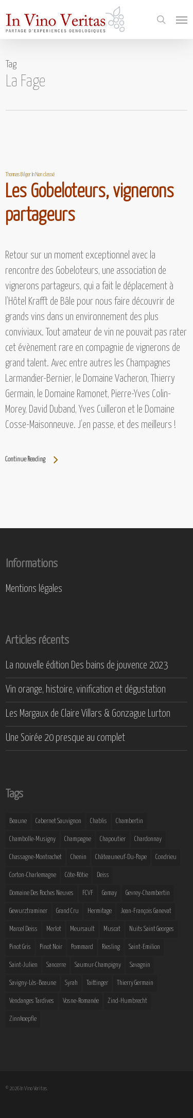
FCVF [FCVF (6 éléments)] (87, 893)
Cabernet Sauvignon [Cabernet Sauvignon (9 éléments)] (58, 821)
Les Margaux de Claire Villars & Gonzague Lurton (88, 714)
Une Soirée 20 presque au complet (65, 738)
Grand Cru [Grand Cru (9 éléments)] (67, 911)
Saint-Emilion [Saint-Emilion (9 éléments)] (144, 947)
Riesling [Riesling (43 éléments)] (111, 947)
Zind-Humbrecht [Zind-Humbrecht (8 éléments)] (127, 1001)
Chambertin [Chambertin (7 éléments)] (129, 821)
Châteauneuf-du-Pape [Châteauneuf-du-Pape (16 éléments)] (121, 857)
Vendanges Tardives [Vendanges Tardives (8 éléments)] (31, 1001)
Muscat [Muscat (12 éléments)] (111, 929)
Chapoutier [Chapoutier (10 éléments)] (113, 839)
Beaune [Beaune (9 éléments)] (18, 821)
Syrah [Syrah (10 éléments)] (71, 983)
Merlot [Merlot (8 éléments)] (53, 929)
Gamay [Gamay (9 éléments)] (109, 893)
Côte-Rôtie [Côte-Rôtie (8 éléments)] (76, 875)
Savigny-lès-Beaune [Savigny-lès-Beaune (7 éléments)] (32, 983)
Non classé (45, 174)
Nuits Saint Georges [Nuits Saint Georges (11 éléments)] (151, 929)
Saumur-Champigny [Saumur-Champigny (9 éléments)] (98, 965)
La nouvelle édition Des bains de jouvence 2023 (87, 665)
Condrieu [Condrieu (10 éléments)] (166, 857)
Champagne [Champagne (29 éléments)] (77, 839)
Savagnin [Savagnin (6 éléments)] (140, 965)
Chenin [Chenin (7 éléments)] (78, 857)
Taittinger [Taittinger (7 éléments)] (97, 983)
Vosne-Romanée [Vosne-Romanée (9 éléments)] (81, 1001)
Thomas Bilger (18, 174)
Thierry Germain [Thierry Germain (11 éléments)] (135, 983)
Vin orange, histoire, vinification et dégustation (86, 690)
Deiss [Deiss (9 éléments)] (103, 875)
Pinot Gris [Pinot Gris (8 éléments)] (20, 947)
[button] (181, 19)
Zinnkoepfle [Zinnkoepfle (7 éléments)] (23, 1019)
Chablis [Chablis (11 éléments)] (98, 821)
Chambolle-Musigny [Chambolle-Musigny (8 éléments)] (32, 839)
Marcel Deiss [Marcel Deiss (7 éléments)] (23, 929)
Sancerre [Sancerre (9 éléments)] (56, 965)
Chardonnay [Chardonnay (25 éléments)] (148, 839)
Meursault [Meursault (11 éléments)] (82, 929)
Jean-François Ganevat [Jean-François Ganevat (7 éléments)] (145, 911)
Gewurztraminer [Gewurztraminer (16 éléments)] (28, 911)
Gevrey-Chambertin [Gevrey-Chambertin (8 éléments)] (148, 893)
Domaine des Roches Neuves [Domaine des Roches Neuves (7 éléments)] (41, 893)
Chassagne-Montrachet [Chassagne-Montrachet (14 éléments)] (35, 857)
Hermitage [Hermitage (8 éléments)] (99, 911)
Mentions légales (34, 589)
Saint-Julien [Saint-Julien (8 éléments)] (23, 965)
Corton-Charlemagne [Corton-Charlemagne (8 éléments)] (32, 875)
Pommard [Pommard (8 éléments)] (82, 947)
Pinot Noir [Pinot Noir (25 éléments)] (51, 947)
